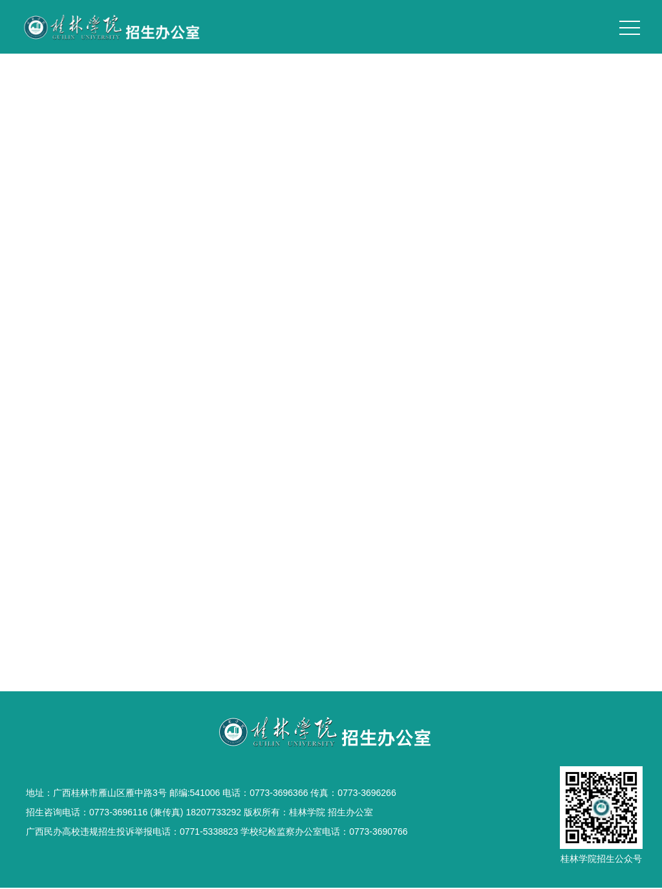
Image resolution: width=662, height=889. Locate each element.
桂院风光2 (331, 304)
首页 (540, 228)
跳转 (401, 406)
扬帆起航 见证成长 (331, 333)
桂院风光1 (331, 363)
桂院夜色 (331, 274)
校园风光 (624, 228)
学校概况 (578, 228)
